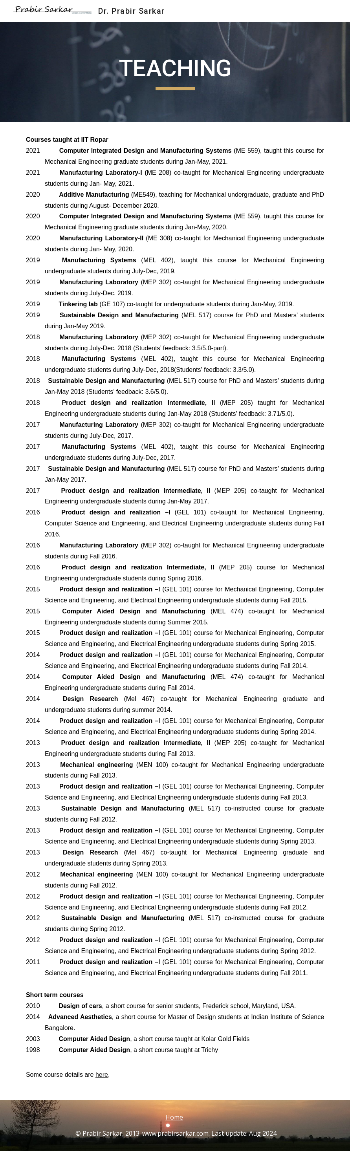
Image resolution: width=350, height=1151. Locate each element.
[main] (175, 71)
